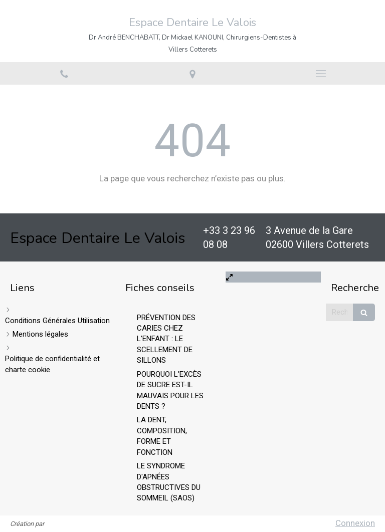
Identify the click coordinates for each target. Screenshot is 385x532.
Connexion (355, 523)
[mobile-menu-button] (321, 74)
